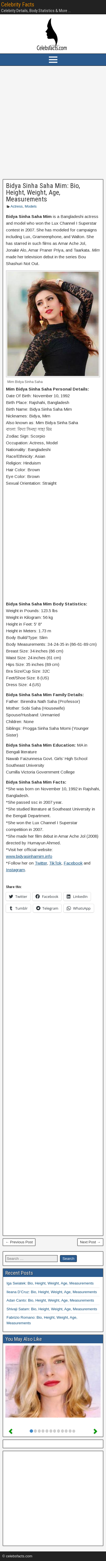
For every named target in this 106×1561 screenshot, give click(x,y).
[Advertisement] (53, 122)
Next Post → (90, 1242)
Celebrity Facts (17, 4)
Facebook (73, 863)
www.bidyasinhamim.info (29, 856)
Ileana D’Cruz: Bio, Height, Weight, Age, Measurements (52, 1292)
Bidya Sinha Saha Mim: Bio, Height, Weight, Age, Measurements (43, 192)
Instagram (15, 869)
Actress (16, 206)
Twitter (41, 863)
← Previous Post (19, 1242)
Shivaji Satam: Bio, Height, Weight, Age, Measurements (52, 1309)
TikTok (55, 863)
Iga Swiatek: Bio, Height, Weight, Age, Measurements (50, 1283)
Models (31, 206)
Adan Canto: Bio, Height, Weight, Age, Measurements (50, 1300)
